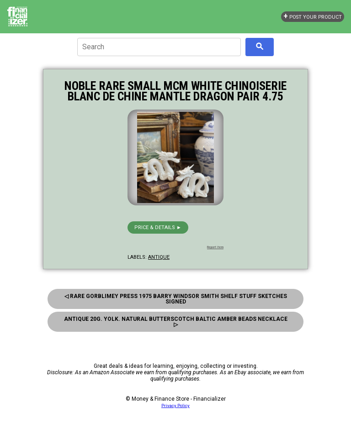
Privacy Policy (175, 405)
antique (159, 257)
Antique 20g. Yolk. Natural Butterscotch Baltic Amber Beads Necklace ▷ (175, 322)
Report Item (215, 247)
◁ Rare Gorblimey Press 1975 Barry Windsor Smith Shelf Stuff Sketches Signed (175, 299)
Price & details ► (157, 227)
